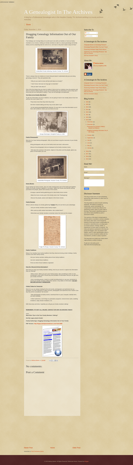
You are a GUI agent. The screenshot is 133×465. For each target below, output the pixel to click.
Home (28, 24)
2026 (87, 102)
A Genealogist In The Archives (58, 12)
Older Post (76, 448)
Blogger (87, 461)
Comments (88, 36)
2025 (87, 104)
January (89, 148)
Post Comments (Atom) (37, 451)
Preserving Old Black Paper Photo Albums (95, 49)
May (88, 145)
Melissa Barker (99, 63)
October (89, 135)
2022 (87, 112)
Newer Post (28, 448)
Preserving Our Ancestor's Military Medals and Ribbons (96, 127)
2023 (87, 109)
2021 (87, 114)
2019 (87, 119)
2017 (87, 153)
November (90, 124)
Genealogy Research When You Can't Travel (96, 47)
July (88, 140)
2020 (87, 117)
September (90, 137)
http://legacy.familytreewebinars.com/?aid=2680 (48, 323)
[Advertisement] (52, 431)
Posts (87, 33)
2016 (87, 156)
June (88, 143)
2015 (87, 159)
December (90, 122)
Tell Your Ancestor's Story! (91, 55)
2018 (87, 151)
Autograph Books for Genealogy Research (95, 44)
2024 (87, 107)
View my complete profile (99, 65)
